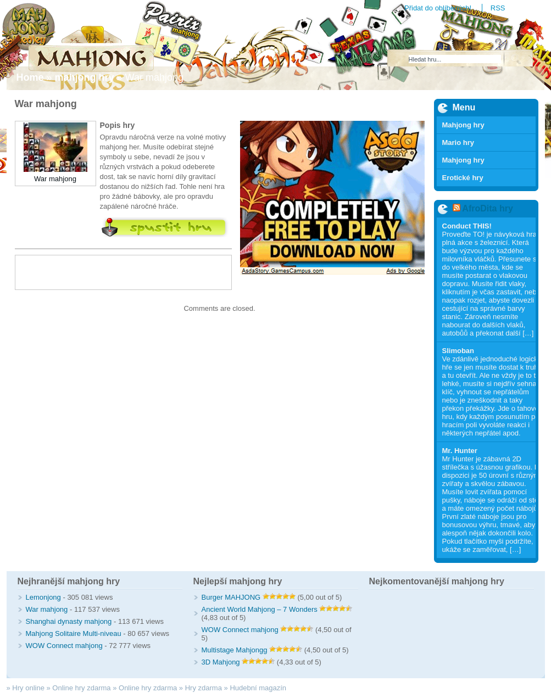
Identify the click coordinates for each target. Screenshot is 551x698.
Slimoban (458, 351)
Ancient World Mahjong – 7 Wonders (260, 609)
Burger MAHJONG (231, 597)
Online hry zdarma (81, 688)
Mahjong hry (463, 125)
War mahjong (55, 179)
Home (30, 77)
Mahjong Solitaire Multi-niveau (73, 633)
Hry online (28, 688)
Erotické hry (462, 178)
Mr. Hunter (459, 450)
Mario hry (458, 142)
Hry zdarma (203, 688)
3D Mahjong (221, 662)
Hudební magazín (258, 688)
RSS (498, 8)
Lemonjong (43, 597)
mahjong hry (84, 77)
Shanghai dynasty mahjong (69, 621)
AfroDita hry (487, 208)
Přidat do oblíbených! (437, 8)
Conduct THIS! (467, 226)
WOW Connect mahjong (64, 645)
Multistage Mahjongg (235, 650)
